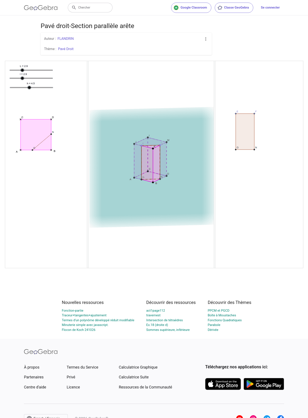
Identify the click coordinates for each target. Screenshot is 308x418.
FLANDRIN (66, 39)
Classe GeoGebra (233, 7)
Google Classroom (190, 7)
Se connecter (270, 7)
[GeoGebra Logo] (41, 7)
